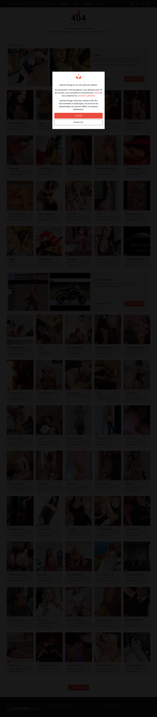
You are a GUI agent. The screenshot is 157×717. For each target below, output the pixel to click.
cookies (96, 92)
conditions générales (86, 95)
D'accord (78, 116)
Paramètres (78, 122)
